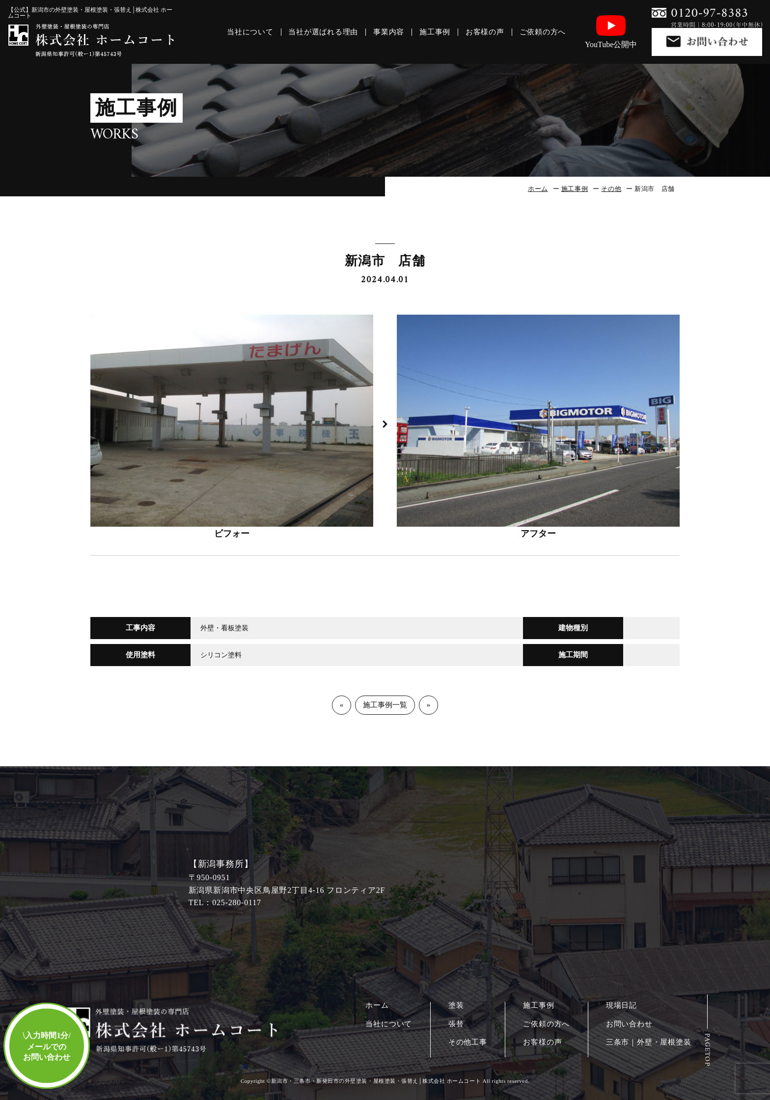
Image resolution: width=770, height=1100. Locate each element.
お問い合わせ (629, 1024)
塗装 (456, 1005)
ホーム (538, 188)
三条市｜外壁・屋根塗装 (648, 1042)
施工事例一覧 (385, 705)
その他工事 (467, 1042)
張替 (456, 1024)
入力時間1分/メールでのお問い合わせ (47, 1046)
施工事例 (434, 32)
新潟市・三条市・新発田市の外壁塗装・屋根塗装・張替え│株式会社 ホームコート (376, 1081)
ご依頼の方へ (543, 32)
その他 (611, 188)
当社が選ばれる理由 (323, 32)
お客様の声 (485, 32)
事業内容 (388, 32)
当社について (250, 32)
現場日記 (621, 1005)
